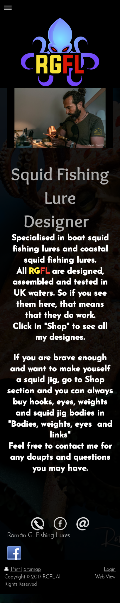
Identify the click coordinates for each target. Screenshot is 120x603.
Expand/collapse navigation (60, 7)
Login (110, 569)
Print (12, 569)
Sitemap (32, 569)
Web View (105, 577)
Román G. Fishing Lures (38, 535)
